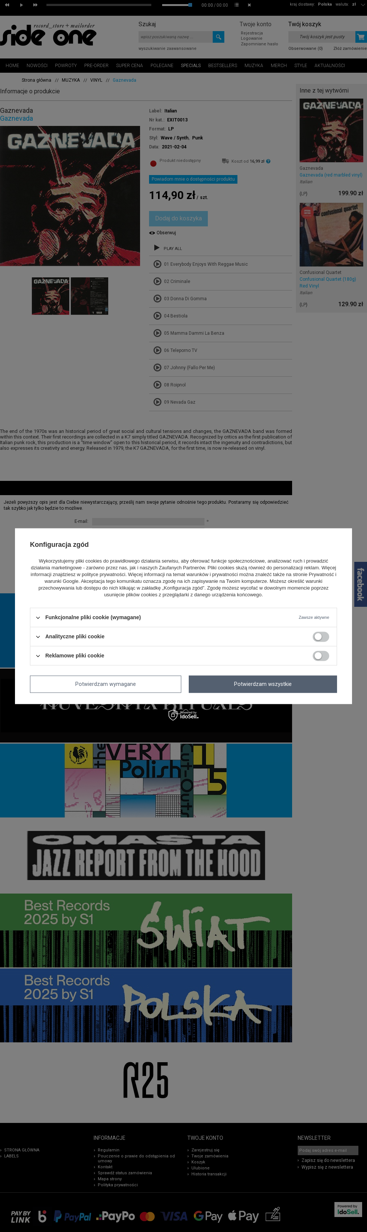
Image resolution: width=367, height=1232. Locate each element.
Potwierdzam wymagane (105, 684)
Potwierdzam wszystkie (263, 684)
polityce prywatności (103, 575)
